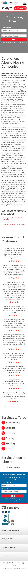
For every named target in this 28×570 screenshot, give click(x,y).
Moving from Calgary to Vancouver (14, 224)
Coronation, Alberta (14, 467)
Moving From (6, 28)
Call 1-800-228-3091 (5, 42)
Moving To (5, 33)
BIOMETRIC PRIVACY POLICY (20, 568)
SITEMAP (4, 568)
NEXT (14, 39)
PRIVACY (10, 568)
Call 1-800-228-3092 (11, 499)
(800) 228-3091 (9, 8)
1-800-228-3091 (14, 507)
